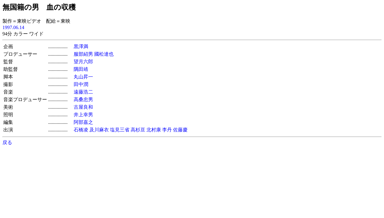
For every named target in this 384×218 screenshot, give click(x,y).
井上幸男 (83, 114)
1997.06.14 (13, 27)
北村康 (153, 129)
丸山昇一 (83, 76)
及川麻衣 (99, 129)
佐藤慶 (180, 129)
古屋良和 (83, 107)
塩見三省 (119, 129)
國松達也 (104, 54)
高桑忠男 (83, 99)
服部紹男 (83, 54)
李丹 (167, 129)
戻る (7, 142)
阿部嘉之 (83, 122)
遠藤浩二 (83, 91)
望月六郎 (83, 61)
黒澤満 (81, 46)
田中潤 (81, 84)
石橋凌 (81, 129)
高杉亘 (138, 129)
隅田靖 (81, 69)
